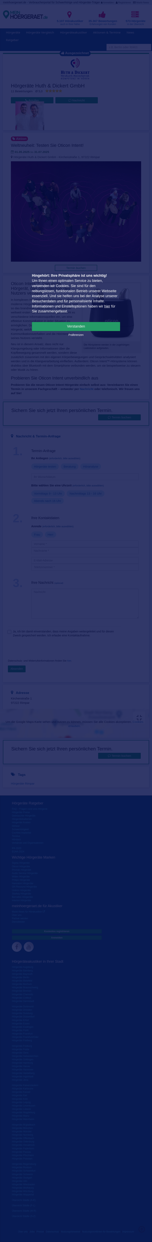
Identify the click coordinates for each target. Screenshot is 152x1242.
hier (107, 306)
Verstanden (76, 326)
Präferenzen (76, 334)
